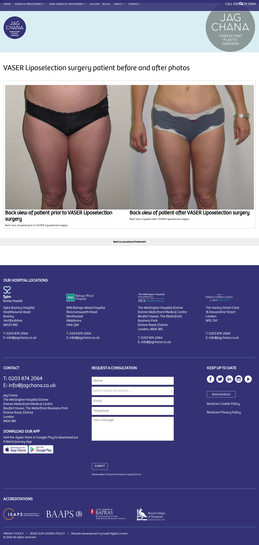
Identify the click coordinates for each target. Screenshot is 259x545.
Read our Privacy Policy (224, 412)
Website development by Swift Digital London (99, 533)
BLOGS (106, 4)
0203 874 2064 (244, 4)
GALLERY (95, 4)
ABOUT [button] (118, 4)
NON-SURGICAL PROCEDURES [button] (66, 4)
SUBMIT (100, 465)
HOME (7, 4)
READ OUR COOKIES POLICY (47, 533)
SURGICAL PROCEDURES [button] (28, 4)
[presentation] (117, 449)
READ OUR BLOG (221, 394)
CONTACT (133, 4)
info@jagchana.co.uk (22, 337)
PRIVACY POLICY (13, 533)
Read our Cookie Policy (223, 403)
